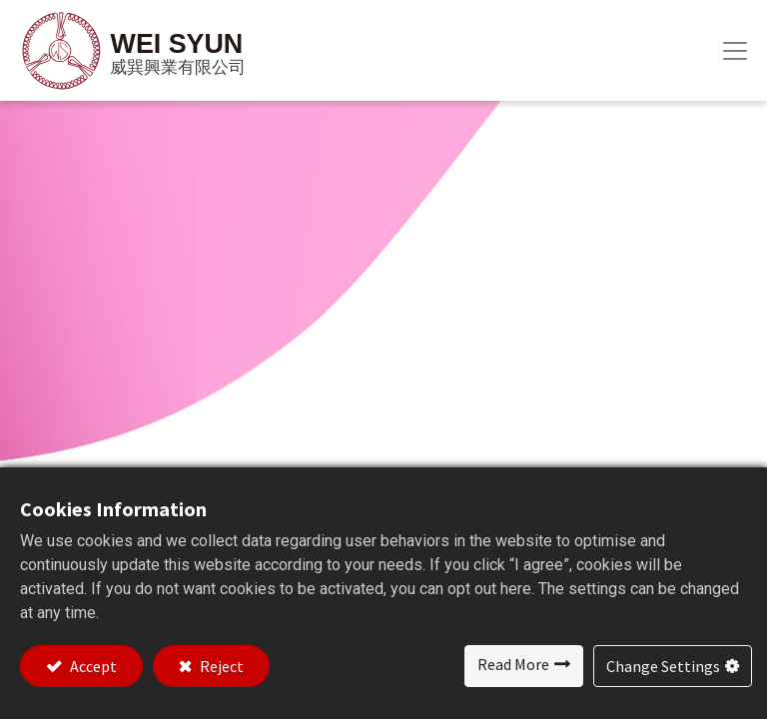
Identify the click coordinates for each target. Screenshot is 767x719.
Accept (92, 666)
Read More (513, 664)
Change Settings (663, 666)
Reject (220, 666)
